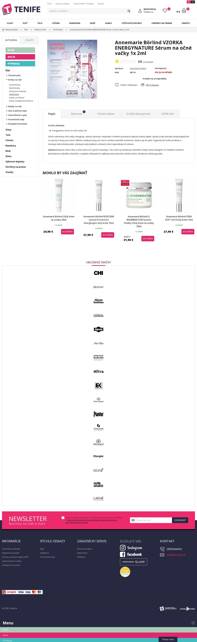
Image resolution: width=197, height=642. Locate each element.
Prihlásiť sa (148, 12)
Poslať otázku (106, 114)
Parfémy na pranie (162, 23)
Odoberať (180, 520)
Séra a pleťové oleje (17, 110)
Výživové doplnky (132, 23)
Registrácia (44, 553)
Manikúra (74, 23)
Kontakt (101, 3)
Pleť (25, 23)
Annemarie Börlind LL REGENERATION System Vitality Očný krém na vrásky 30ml (139, 221)
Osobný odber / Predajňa (83, 3)
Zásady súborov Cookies (12, 561)
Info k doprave (150, 85)
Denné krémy (14, 85)
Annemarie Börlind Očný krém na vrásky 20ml (58, 218)
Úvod (49, 3)
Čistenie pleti (14, 75)
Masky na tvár (15, 106)
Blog (42, 549)
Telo (39, 23)
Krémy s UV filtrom (16, 97)
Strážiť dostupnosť (138, 114)
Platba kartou (82, 553)
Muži (92, 23)
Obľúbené (81, 557)
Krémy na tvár (15, 79)
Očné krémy (14, 94)
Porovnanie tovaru (47, 557)
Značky (186, 23)
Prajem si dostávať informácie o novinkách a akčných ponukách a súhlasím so (94, 520)
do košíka (67, 231)
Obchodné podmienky (11, 549)
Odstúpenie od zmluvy (11, 565)
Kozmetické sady (16, 119)
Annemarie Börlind (138, 68)
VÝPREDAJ (14, 63)
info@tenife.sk (176, 554)
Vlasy (10, 23)
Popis (51, 114)
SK (189, 2)
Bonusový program (84, 549)
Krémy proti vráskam (17, 91)
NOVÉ (11, 50)
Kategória (11, 40)
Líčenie (56, 23)
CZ (193, 2)
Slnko (108, 23)
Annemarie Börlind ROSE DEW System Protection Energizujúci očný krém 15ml (98, 219)
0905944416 (174, 549)
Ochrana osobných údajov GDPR (15, 557)
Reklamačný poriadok (10, 553)
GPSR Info (168, 114)
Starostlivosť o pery (17, 115)
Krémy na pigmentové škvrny (21, 101)
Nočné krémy (14, 88)
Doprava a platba (62, 3)
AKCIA (11, 56)
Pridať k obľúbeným (126, 85)
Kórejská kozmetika (17, 123)
